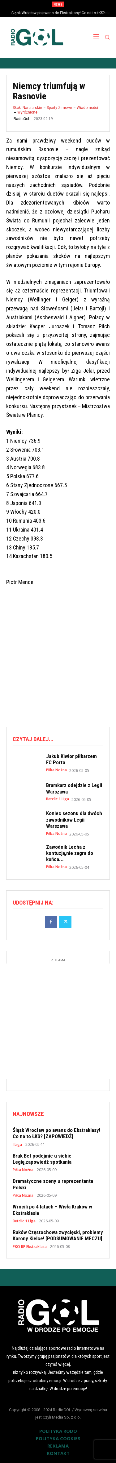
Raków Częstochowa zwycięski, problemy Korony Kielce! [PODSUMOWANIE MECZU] (58, 1235)
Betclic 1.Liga (57, 799)
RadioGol (21, 119)
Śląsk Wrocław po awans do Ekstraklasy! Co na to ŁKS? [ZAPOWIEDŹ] (56, 1133)
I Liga (17, 1144)
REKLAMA (58, 1446)
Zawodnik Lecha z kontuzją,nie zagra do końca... (69, 853)
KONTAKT (58, 1453)
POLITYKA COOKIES (58, 1438)
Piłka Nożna (56, 770)
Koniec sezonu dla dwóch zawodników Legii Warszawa (74, 819)
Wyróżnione (27, 112)
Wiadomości (87, 108)
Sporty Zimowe (59, 108)
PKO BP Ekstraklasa (30, 1247)
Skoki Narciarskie (27, 108)
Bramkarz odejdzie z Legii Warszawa (74, 788)
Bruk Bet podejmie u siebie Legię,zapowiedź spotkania (42, 1159)
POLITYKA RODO (58, 1431)
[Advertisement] (58, 657)
